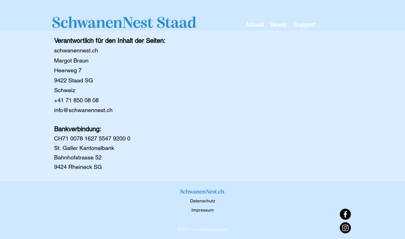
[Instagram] (345, 227)
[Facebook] (345, 214)
